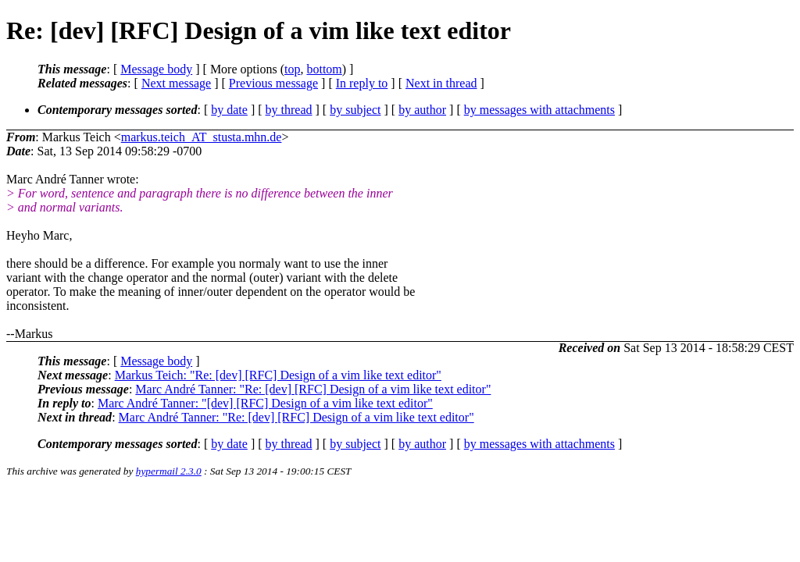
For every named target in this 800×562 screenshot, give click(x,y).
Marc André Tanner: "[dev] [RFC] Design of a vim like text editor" (265, 403)
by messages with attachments (539, 109)
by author (422, 109)
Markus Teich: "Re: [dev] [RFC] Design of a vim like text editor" (278, 375)
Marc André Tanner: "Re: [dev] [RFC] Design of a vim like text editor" (313, 389)
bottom (323, 69)
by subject (355, 109)
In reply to (362, 83)
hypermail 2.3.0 (169, 471)
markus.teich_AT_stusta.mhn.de (201, 137)
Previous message (273, 83)
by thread (289, 109)
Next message (176, 83)
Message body (156, 69)
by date (229, 109)
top (292, 69)
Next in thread (441, 83)
